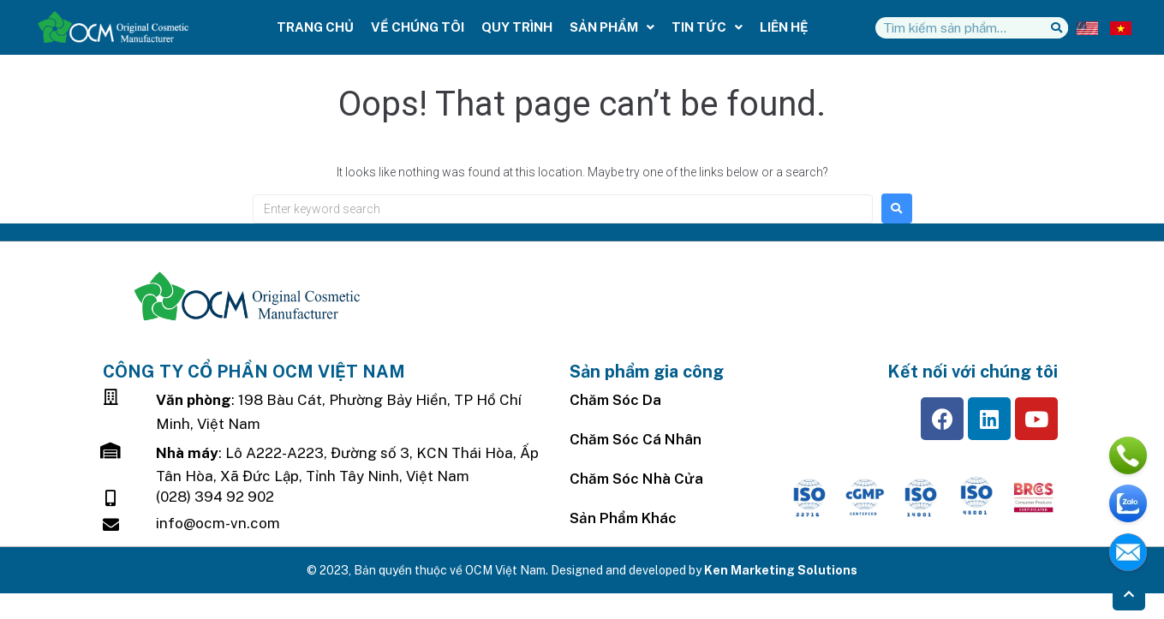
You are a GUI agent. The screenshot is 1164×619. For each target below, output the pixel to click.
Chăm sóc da (615, 399)
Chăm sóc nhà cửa (636, 478)
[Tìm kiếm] (1057, 28)
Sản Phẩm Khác (623, 518)
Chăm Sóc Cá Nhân (635, 439)
